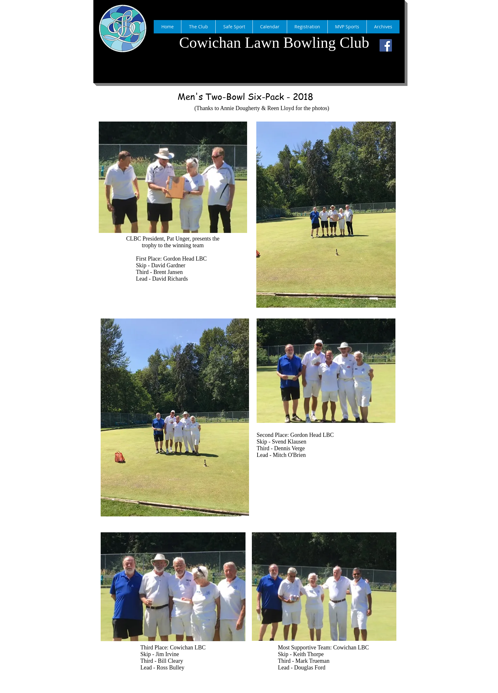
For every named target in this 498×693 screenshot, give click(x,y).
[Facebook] (386, 45)
